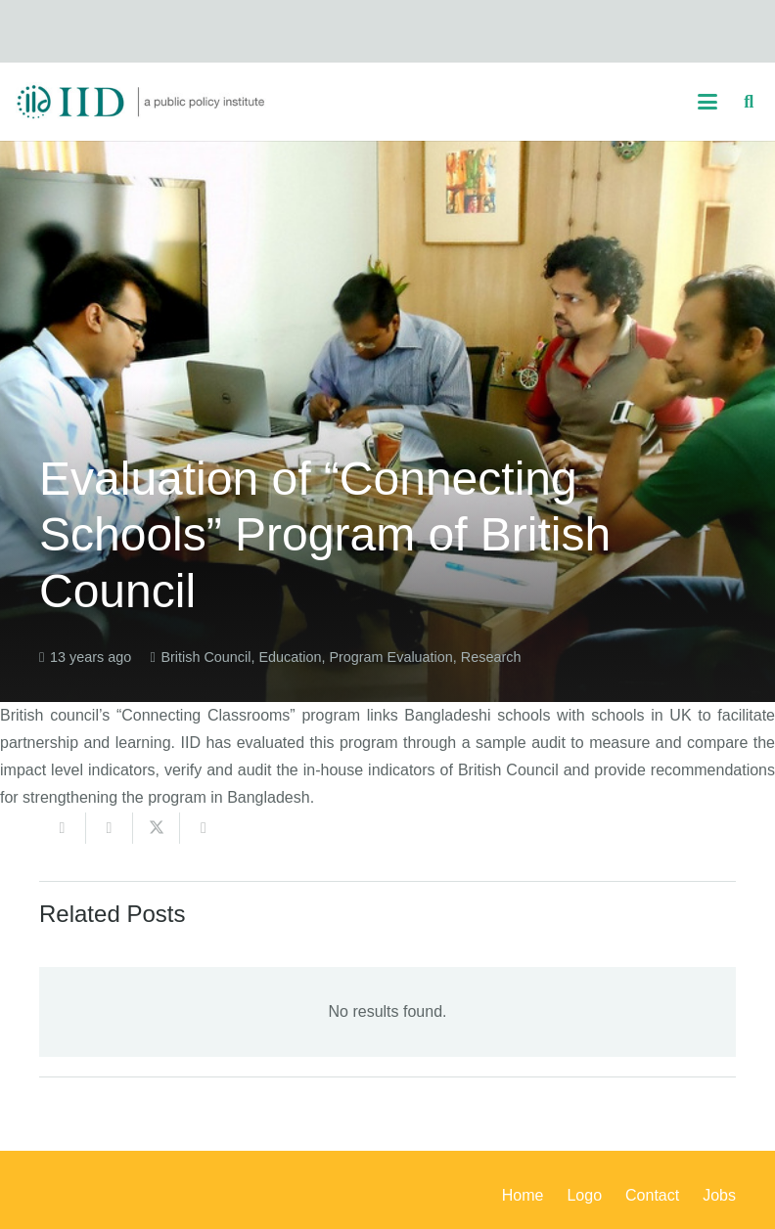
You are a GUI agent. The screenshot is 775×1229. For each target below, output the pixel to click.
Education (289, 657)
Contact (652, 1195)
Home (523, 1195)
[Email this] (62, 828)
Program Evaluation (390, 657)
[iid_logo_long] (141, 101)
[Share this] (109, 828)
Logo (584, 1195)
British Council (205, 657)
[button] (707, 101)
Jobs (719, 1195)
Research (491, 657)
